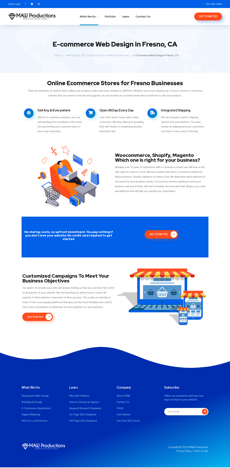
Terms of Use (200, 451)
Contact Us (143, 16)
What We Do (88, 16)
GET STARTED (208, 16)
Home (57, 55)
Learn (125, 16)
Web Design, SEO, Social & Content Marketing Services (97, 55)
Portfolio (110, 16)
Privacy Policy (183, 451)
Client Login (14, 4)
